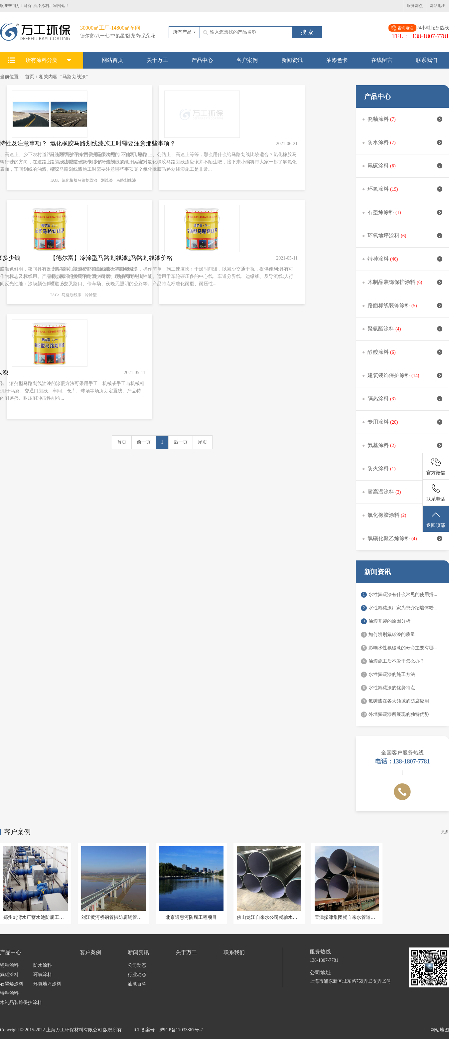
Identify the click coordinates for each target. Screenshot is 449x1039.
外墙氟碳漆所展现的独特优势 (399, 714)
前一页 (144, 442)
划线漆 (107, 180)
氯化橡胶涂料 (405, 515)
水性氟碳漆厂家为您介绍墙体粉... (403, 607)
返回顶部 (436, 519)
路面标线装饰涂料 (405, 305)
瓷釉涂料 (405, 119)
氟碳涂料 (405, 165)
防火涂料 (405, 468)
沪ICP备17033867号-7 (181, 1029)
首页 (29, 76)
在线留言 (381, 60)
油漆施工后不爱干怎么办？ (396, 661)
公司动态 (137, 965)
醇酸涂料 (405, 352)
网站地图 (438, 5)
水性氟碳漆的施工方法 (392, 674)
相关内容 (48, 76)
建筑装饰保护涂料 (405, 375)
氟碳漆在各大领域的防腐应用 (399, 701)
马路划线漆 (126, 180)
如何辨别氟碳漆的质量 (392, 634)
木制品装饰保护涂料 (405, 282)
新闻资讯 (292, 60)
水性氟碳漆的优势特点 (392, 687)
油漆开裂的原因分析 (389, 621)
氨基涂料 (405, 445)
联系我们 (426, 60)
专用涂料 (405, 422)
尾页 (202, 442)
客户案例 (247, 60)
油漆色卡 (337, 60)
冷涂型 (91, 295)
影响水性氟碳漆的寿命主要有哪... (403, 647)
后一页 (181, 442)
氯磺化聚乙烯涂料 (405, 538)
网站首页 (112, 60)
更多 (445, 831)
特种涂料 (405, 259)
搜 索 (307, 32)
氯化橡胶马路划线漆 (79, 180)
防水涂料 (405, 142)
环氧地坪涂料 (405, 235)
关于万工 (157, 60)
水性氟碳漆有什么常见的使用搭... (403, 594)
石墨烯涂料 (405, 212)
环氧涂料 (405, 189)
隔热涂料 (405, 398)
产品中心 (202, 60)
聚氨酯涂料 (405, 328)
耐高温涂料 (405, 492)
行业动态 (137, 974)
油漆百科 (137, 983)
